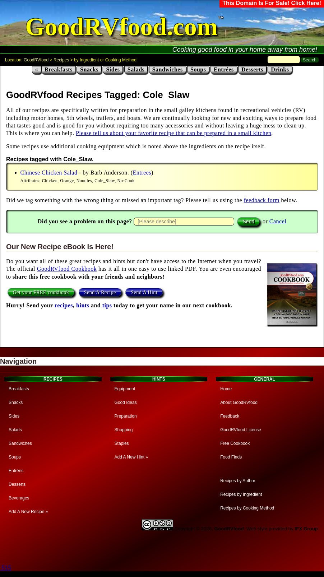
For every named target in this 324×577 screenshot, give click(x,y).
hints (82, 305)
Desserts (252, 69)
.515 (5, 568)
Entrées (224, 69)
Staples (122, 443)
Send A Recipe (100, 292)
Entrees (142, 172)
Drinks (280, 69)
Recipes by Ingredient (241, 494)
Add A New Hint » (131, 457)
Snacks (89, 69)
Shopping (124, 429)
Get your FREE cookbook (41, 292)
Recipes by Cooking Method (247, 508)
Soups (198, 69)
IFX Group (306, 528)
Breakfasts (59, 69)
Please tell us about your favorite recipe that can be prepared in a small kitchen (173, 133)
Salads (136, 69)
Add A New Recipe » (28, 511)
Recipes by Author (237, 480)
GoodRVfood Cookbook (67, 269)
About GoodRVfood (239, 402)
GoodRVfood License (240, 429)
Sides (113, 69)
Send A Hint (144, 292)
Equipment (125, 388)
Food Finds (231, 457)
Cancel (277, 221)
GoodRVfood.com (121, 27)
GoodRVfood (36, 59)
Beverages (19, 498)
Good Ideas (126, 402)
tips (107, 305)
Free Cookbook (235, 443)
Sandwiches (167, 69)
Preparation (126, 416)
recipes (64, 305)
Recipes (61, 59)
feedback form (261, 200)
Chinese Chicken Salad (49, 172)
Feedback (229, 416)
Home (226, 388)
